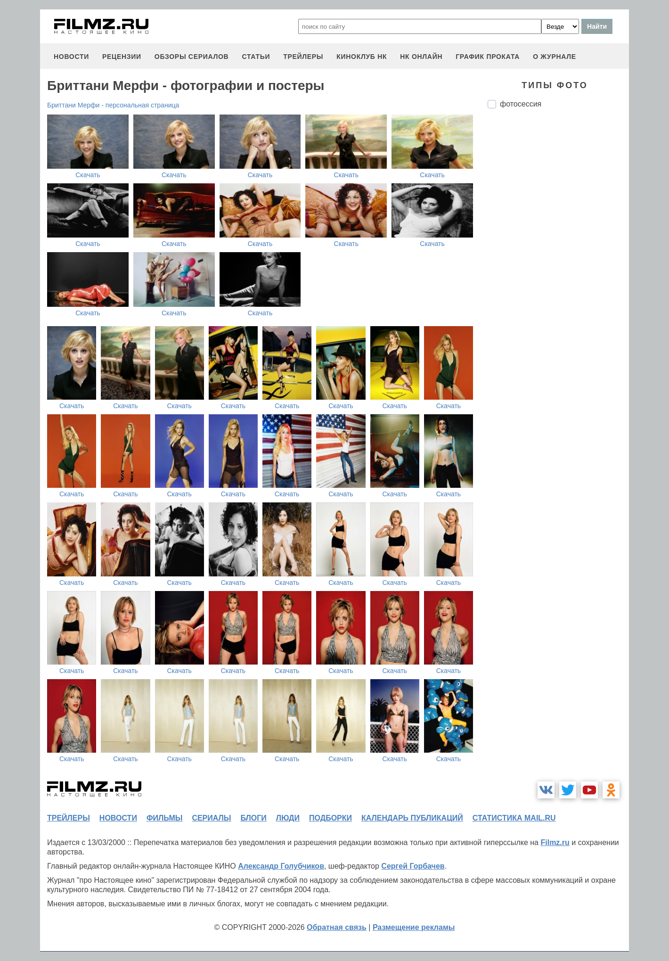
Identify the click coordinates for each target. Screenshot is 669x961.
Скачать (87, 175)
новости (71, 56)
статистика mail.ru (514, 818)
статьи (256, 56)
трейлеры (303, 56)
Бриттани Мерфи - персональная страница (113, 105)
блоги (253, 818)
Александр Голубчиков (281, 866)
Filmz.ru (554, 842)
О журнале (554, 56)
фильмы (164, 818)
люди (288, 818)
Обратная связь (337, 927)
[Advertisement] (558, 273)
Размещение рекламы (414, 927)
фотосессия (520, 104)
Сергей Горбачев (412, 866)
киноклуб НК (361, 56)
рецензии (121, 56)
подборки (330, 818)
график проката (488, 56)
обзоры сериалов (192, 56)
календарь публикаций (412, 818)
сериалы (211, 818)
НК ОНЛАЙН (421, 56)
